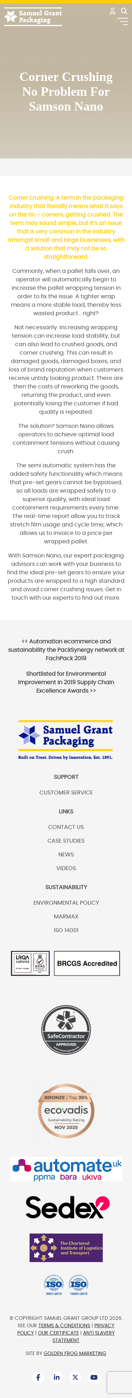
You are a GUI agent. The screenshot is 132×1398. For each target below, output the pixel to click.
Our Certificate (58, 1333)
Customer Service (66, 792)
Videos (66, 868)
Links (66, 812)
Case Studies (66, 841)
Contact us (66, 827)
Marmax (66, 916)
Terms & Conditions (64, 1325)
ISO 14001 (66, 930)
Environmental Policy (66, 903)
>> (66, 682)
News (66, 854)
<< (66, 650)
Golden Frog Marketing (75, 1353)
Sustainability (66, 887)
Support (66, 777)
